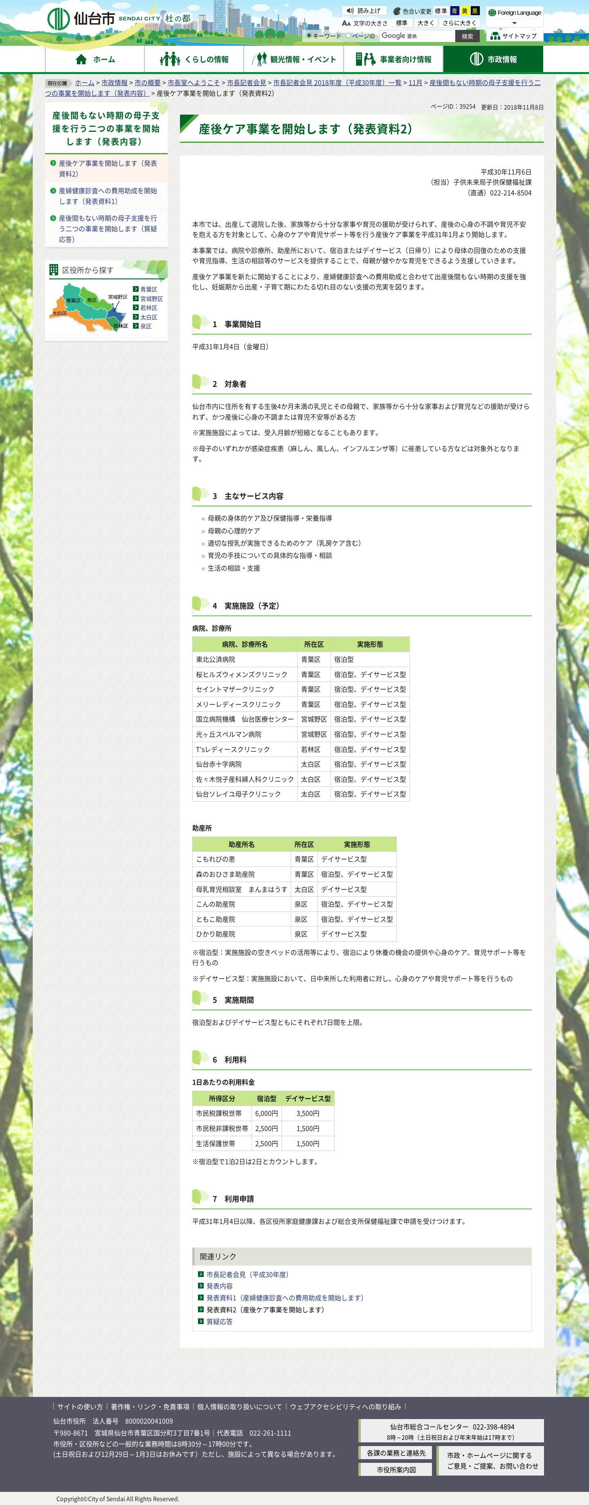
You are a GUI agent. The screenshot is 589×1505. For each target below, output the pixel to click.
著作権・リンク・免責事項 (150, 1406)
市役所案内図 (396, 1469)
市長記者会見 (246, 82)
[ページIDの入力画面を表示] (348, 35)
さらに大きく (460, 23)
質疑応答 (220, 1321)
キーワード (324, 36)
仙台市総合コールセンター (429, 1426)
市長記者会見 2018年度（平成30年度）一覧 (337, 82)
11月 (416, 82)
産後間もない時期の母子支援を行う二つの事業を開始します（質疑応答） (108, 228)
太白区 (148, 317)
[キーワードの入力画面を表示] (309, 35)
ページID (360, 36)
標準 (441, 11)
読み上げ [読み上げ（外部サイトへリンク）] (368, 10)
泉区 (146, 326)
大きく (426, 23)
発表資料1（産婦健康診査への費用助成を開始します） (287, 1297)
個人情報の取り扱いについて (239, 1406)
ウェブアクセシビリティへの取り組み (345, 1406)
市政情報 (114, 82)
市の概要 (148, 82)
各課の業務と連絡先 (396, 1453)
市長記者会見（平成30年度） (249, 1274)
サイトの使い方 (80, 1406)
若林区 (148, 307)
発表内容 (220, 1286)
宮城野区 (151, 298)
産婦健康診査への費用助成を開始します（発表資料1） (108, 195)
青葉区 (148, 289)
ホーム (84, 82)
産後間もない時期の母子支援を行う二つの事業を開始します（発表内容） (106, 128)
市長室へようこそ (194, 82)
